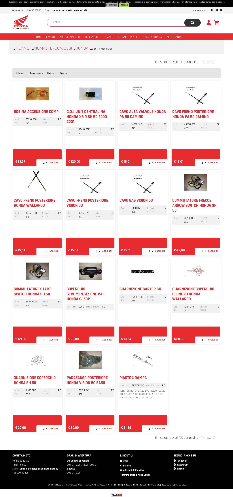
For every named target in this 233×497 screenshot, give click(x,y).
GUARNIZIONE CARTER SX (140, 288)
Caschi (50, 36)
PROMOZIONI (175, 36)
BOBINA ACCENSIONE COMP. (36, 111)
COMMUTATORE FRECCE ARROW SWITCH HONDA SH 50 (194, 205)
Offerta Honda (152, 36)
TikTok (180, 468)
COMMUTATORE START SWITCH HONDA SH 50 (32, 291)
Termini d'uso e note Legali (135, 474)
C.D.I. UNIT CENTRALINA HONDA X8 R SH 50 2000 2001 (87, 116)
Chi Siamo (125, 465)
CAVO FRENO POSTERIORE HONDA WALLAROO (34, 202)
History (124, 460)
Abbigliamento (70, 36)
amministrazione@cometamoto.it (70, 10)
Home (38, 36)
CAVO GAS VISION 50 (136, 200)
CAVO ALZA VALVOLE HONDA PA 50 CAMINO (142, 114)
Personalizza (111, 5)
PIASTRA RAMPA (133, 377)
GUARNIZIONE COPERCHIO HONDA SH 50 (35, 380)
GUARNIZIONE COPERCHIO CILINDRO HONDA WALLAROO (193, 293)
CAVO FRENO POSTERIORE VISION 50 (87, 202)
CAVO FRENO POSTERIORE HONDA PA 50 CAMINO (193, 114)
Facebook (182, 460)
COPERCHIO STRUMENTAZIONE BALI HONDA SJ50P (86, 293)
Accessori (91, 36)
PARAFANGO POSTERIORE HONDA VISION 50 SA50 (87, 380)
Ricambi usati (127, 36)
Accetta (124, 5)
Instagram (182, 464)
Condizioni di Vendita (131, 469)
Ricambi (108, 36)
